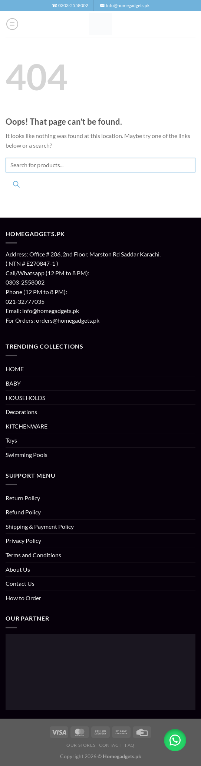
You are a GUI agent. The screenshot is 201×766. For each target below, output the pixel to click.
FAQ (130, 745)
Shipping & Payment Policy (40, 526)
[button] (12, 24)
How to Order (23, 597)
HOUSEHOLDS (25, 397)
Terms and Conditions (33, 554)
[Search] (16, 185)
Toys (11, 440)
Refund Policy (23, 511)
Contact (110, 745)
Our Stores (80, 745)
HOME (15, 368)
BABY (13, 383)
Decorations (21, 411)
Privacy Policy (23, 540)
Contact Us (20, 583)
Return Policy (23, 497)
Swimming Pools (26, 454)
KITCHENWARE (26, 426)
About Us (18, 569)
